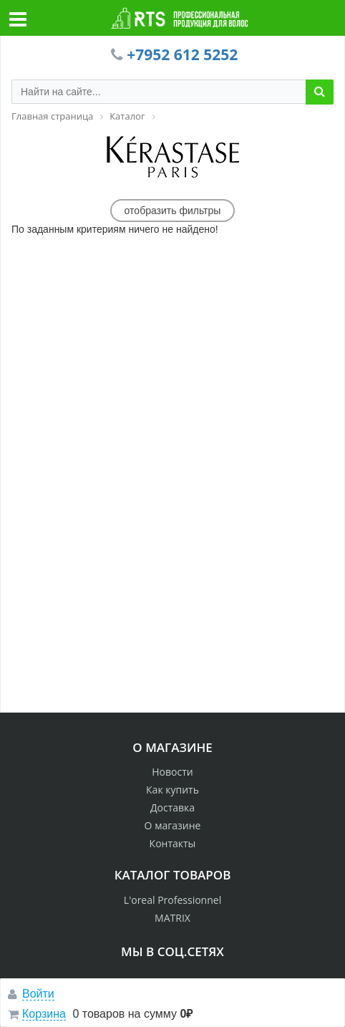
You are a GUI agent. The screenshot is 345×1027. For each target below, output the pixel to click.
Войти (38, 994)
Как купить (172, 789)
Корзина (44, 1014)
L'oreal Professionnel (172, 900)
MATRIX (172, 918)
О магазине (173, 825)
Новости (172, 771)
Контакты (173, 843)
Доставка (172, 807)
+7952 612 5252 (182, 54)
